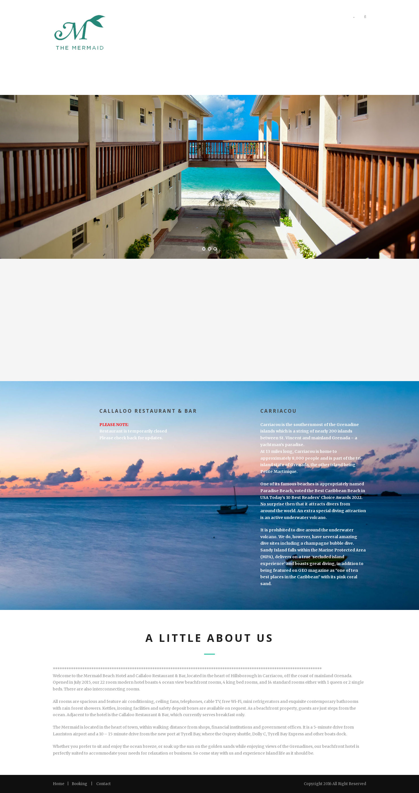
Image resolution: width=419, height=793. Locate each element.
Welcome (206, 17)
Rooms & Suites (241, 17)
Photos (274, 17)
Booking (79, 783)
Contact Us (333, 17)
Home (58, 783)
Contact (103, 783)
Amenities (302, 17)
